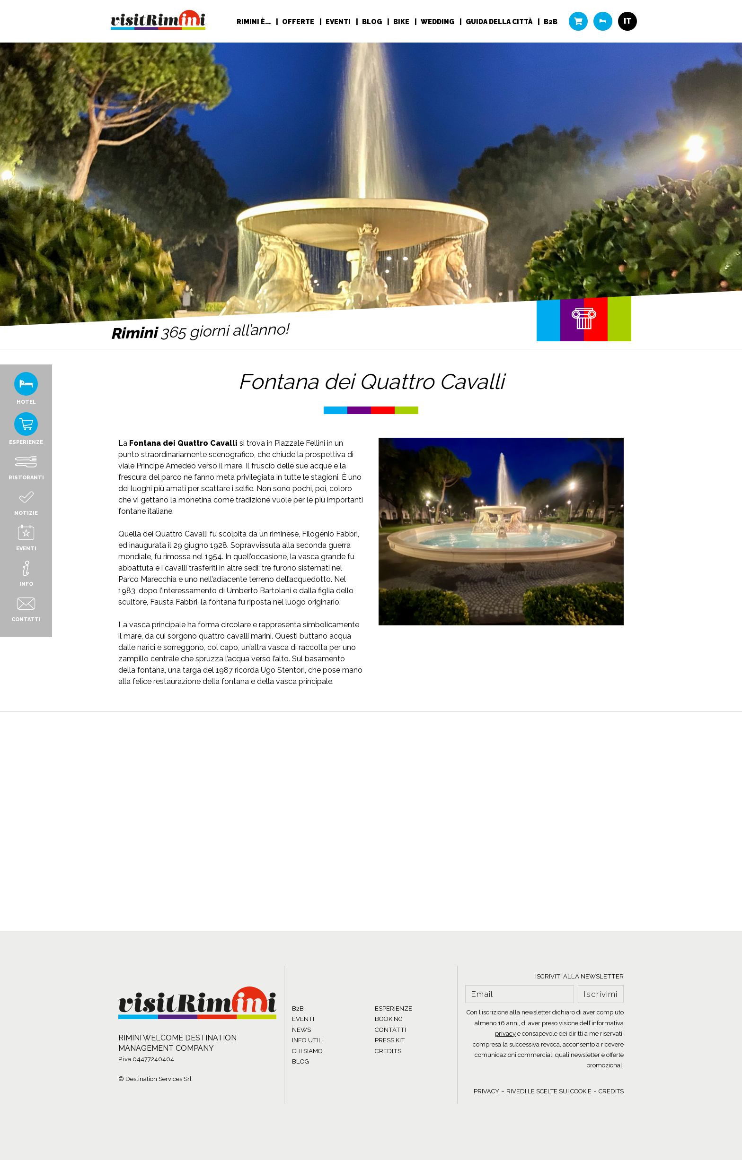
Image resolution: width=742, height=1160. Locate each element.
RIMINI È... (254, 22)
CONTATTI (390, 1029)
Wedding (438, 22)
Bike (402, 22)
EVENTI (303, 1018)
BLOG (300, 1061)
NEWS (301, 1029)
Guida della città (500, 22)
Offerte (299, 22)
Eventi (339, 22)
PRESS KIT (390, 1040)
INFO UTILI (308, 1040)
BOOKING (389, 1018)
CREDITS (388, 1051)
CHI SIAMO (307, 1051)
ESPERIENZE (393, 1008)
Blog (372, 22)
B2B (550, 22)
